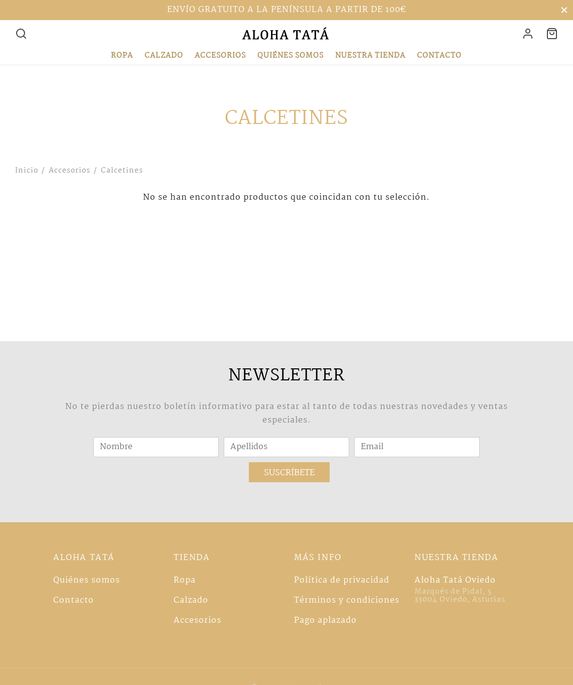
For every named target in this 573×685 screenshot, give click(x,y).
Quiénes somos (290, 56)
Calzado (164, 56)
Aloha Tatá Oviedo (455, 580)
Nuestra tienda (370, 56)
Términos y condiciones (346, 600)
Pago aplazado (325, 620)
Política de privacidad (341, 580)
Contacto (439, 56)
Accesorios (220, 56)
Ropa (122, 56)
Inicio (26, 171)
